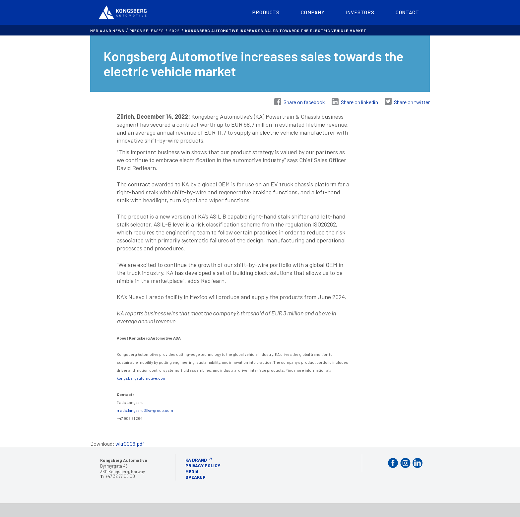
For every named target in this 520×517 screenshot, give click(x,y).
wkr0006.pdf (129, 443)
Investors (360, 12)
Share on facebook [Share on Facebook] (304, 102)
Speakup (195, 477)
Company (312, 12)
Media (192, 471)
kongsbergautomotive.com (141, 378)
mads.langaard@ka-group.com (145, 410)
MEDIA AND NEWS (107, 31)
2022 (174, 31)
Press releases (147, 31)
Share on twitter (412, 102)
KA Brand (196, 460)
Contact (407, 12)
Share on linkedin (359, 102)
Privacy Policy (202, 465)
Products (266, 12)
